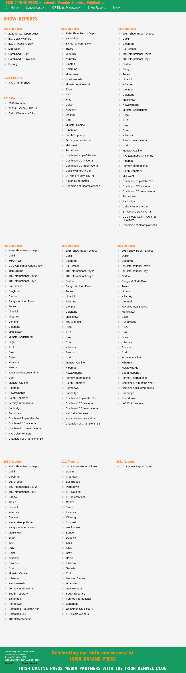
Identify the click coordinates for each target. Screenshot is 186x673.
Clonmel (14, 321)
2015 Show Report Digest (81, 250)
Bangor (127, 69)
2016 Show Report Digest (24, 250)
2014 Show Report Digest (137, 250)
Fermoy (13, 64)
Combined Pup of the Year (24, 418)
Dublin (12, 255)
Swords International (135, 140)
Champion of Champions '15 (26, 438)
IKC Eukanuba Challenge (138, 155)
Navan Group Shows (134, 306)
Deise (12, 357)
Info (116, 7)
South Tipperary (18, 397)
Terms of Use (10, 663)
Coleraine (14, 326)
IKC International (76, 496)
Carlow (13, 296)
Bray (11, 352)
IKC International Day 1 (23, 280)
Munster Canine (18, 382)
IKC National (73, 491)
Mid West (128, 175)
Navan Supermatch (77, 180)
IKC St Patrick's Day (20, 43)
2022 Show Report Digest (23, 33)
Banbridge (15, 408)
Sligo (12, 341)
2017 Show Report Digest (138, 33)
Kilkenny (14, 362)
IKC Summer (73, 321)
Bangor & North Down (22, 301)
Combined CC (17, 613)
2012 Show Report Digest (81, 466)
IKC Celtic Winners (20, 433)
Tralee (12, 306)
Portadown (15, 413)
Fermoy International (21, 403)
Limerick (14, 311)
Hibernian (14, 387)
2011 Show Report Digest (136, 466)
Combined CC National (22, 423)
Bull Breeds (16, 286)
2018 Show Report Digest (81, 33)
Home (15, 7)
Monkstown (15, 331)
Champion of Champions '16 (140, 225)
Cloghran (14, 291)
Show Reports (97, 7)
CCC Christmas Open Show (26, 265)
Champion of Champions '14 (83, 423)
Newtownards (17, 392)
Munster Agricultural (21, 336)
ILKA (12, 347)
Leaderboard (35, 7)
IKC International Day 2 (23, 275)
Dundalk (71, 537)
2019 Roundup (17, 103)
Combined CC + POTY (80, 608)
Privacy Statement (29, 663)
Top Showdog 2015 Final (24, 372)
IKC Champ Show (19, 82)
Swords (13, 367)
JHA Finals (15, 260)
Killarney (14, 316)
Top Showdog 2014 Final (81, 418)
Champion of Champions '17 (83, 185)
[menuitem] (16, 7)
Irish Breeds (16, 270)
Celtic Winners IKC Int (136, 206)
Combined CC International (25, 428)
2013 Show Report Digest (24, 466)
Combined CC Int (18, 53)
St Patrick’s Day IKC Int (137, 211)
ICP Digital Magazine (65, 7)
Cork (11, 377)
